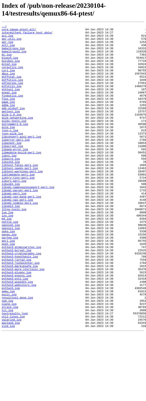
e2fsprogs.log (12, 95)
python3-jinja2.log (16, 307)
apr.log (7, 46)
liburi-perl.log (14, 212)
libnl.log (9, 182)
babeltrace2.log (14, 57)
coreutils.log (12, 76)
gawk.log (8, 118)
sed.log (7, 356)
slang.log (9, 360)
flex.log (8, 114)
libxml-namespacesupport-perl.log (28, 220)
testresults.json (15, 371)
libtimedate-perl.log (18, 205)
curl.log (8, 80)
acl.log (7, 38)
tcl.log (7, 367)
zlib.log (8, 386)
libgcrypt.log (12, 171)
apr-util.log (11, 42)
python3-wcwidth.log (17, 333)
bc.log (7, 61)
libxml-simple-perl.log (20, 239)
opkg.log (8, 273)
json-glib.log (12, 155)
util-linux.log (13, 375)
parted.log (10, 280)
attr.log (8, 49)
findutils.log (12, 110)
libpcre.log (11, 186)
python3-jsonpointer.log (20, 311)
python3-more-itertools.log (23, 318)
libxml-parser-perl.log (20, 224)
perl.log (8, 284)
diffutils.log (12, 91)
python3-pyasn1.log (16, 326)
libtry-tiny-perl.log (18, 208)
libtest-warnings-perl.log (22, 201)
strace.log (10, 364)
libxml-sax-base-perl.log (21, 231)
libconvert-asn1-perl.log (21, 159)
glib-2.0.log (11, 133)
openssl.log (11, 269)
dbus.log (8, 83)
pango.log (9, 277)
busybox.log (11, 68)
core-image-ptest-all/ (19, 30)
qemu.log (8, 345)
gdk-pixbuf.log (13, 125)
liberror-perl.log (16, 163)
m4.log (7, 258)
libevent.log (11, 167)
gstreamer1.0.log (15, 144)
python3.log (11, 341)
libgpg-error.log (15, 174)
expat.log (9, 106)
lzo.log (7, 254)
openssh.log (11, 265)
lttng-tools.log (14, 246)
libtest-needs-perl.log (20, 197)
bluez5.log (10, 64)
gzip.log (8, 148)
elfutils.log (11, 99)
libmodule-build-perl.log (21, 178)
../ (4, 27)
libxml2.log (11, 242)
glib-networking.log (17, 136)
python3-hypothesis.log (20, 303)
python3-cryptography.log (21, 299)
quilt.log (9, 349)
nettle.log (10, 261)
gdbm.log (8, 121)
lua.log (7, 250)
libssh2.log (11, 189)
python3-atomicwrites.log (21, 292)
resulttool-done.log (17, 352)
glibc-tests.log (14, 140)
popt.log (8, 288)
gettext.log (11, 129)
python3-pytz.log (15, 330)
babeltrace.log (13, 53)
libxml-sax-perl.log (17, 235)
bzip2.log (9, 72)
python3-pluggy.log (16, 322)
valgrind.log (11, 379)
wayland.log (11, 383)
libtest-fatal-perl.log (20, 193)
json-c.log (10, 152)
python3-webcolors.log (19, 337)
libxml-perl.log (14, 227)
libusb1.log (11, 216)
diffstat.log (11, 87)
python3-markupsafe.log (20, 314)
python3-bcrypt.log (16, 295)
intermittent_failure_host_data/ (27, 34)
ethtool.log (11, 102)
